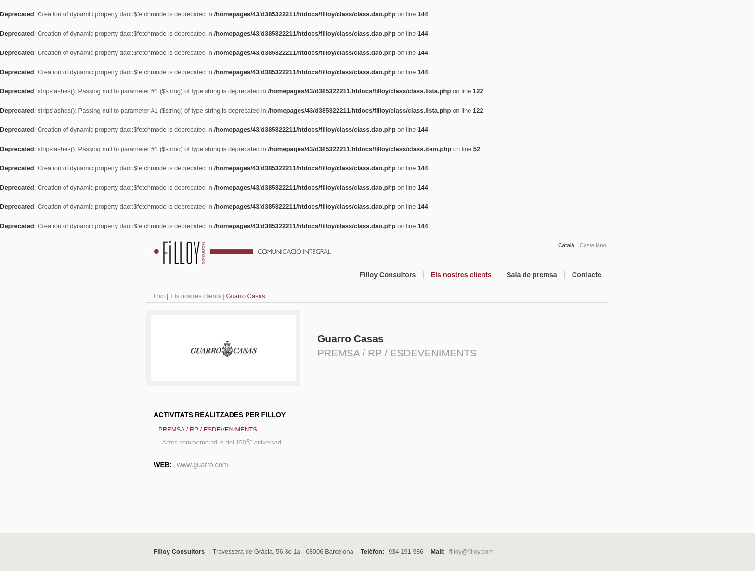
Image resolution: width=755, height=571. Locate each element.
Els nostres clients (461, 275)
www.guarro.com (202, 465)
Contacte (586, 275)
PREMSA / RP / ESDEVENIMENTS (207, 429)
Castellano (593, 245)
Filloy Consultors (388, 275)
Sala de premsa (532, 275)
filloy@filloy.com (471, 551)
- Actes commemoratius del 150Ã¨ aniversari (219, 442)
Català (566, 245)
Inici (159, 296)
